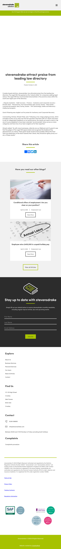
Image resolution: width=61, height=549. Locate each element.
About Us (8, 359)
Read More (30, 215)
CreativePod (36, 545)
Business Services (10, 363)
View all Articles (30, 267)
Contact (7, 377)
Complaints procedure (12, 444)
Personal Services (10, 366)
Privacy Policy (8, 484)
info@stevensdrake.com (16, 426)
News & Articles (10, 373)
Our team (8, 370)
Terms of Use (7, 478)
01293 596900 (13, 421)
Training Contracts (9, 490)
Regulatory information (10, 496)
